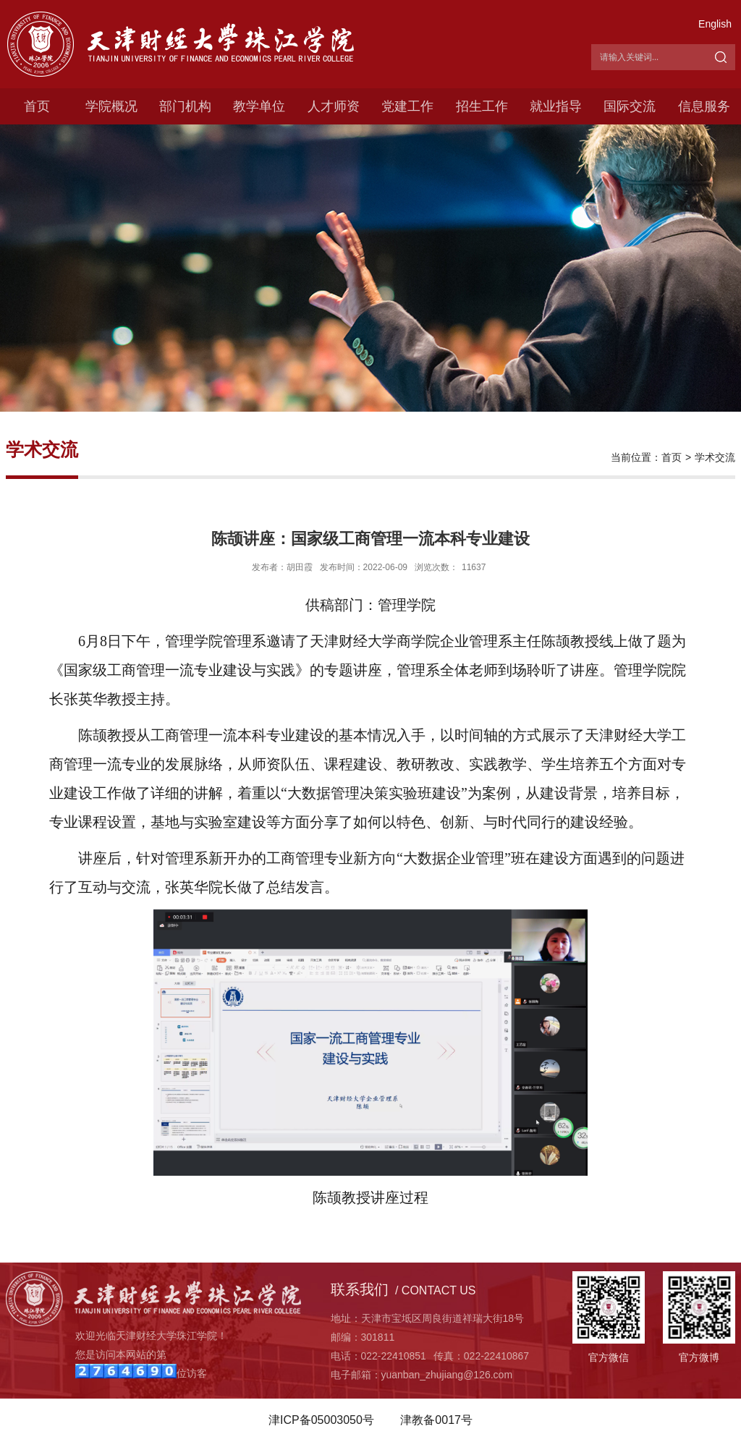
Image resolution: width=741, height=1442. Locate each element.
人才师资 (334, 106)
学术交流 (715, 457)
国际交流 (630, 106)
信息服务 (704, 106)
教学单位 (259, 106)
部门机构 (185, 106)
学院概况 (111, 106)
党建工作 (407, 106)
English (715, 24)
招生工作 (482, 106)
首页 (37, 106)
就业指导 (556, 106)
